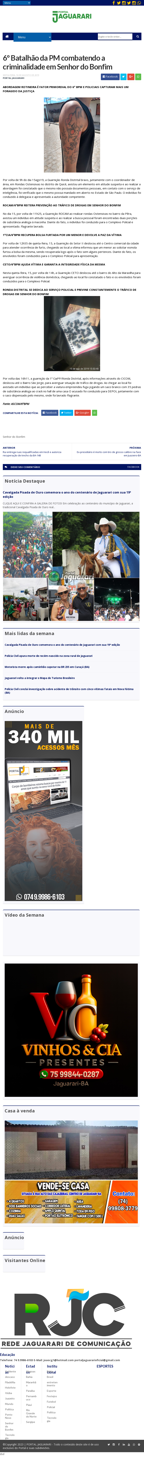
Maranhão (31, 1386)
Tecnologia (10, 1438)
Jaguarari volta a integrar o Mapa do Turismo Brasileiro (40, 679)
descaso (10, 1378)
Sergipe (30, 1423)
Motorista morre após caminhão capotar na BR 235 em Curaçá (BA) (47, 668)
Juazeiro (10, 1400)
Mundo (9, 1405)
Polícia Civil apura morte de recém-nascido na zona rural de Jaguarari (48, 657)
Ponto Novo (8, 1418)
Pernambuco (31, 1400)
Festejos (52, 1398)
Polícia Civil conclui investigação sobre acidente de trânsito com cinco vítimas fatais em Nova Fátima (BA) (69, 692)
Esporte (51, 1392)
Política (9, 1411)
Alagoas (30, 1373)
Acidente (10, 1373)
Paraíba (30, 1392)
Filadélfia (10, 1384)
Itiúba (8, 1395)
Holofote (10, 1389)
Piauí (29, 1406)
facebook (133, 468)
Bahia (29, 1378)
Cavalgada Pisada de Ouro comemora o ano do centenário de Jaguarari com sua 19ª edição (62, 646)
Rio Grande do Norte (31, 1415)
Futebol (51, 1403)
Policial (51, 1409)
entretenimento (52, 1386)
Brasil (50, 1378)
